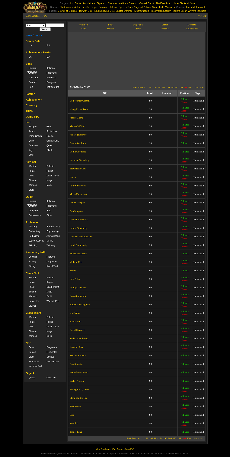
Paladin (50, 166)
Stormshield (158, 7)
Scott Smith (75, 321)
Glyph (49, 150)
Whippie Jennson (78, 287)
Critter (138, 28)
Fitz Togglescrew (78, 134)
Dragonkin (51, 347)
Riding (32, 266)
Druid (31, 189)
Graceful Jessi (76, 346)
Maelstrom (34, 77)
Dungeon (51, 82)
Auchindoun (89, 3)
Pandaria (51, 77)
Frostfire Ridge (89, 7)
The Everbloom (163, 3)
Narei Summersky (78, 245)
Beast (31, 347)
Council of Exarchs (67, 11)
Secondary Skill (35, 252)
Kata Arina (75, 279)
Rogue (49, 171)
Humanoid (34, 361)
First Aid (50, 256)
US (30, 45)
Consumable (52, 140)
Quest (49, 145)
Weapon (33, 126)
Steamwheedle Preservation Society (152, 11)
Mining (49, 240)
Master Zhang (76, 117)
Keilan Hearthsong (79, 338)
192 (155, 87)
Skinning (33, 245)
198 (181, 87)
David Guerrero (77, 330)
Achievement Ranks (38, 52)
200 (189, 87)
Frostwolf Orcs (85, 11)
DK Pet (32, 306)
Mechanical (165, 28)
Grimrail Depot (146, 3)
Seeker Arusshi (77, 380)
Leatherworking (36, 240)
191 (150, 87)
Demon (32, 352)
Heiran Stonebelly (78, 228)
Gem (48, 126)
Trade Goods (35, 136)
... (147, 87)
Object (30, 373)
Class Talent (33, 312)
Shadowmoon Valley (69, 7)
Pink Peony (75, 406)
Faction (30, 93)
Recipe (49, 136)
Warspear (170, 7)
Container (33, 145)
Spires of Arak (126, 7)
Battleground (52, 87)
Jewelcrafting (53, 236)
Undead (50, 356)
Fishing (32, 261)
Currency (31, 105)
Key (31, 150)
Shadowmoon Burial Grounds (123, 3)
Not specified (35, 366)
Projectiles (51, 131)
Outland (33, 73)
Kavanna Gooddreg (79, 160)
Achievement (34, 99)
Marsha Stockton (78, 355)
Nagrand (138, 7)
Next (197, 87)
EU (48, 45)
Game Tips (32, 116)
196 (172, 87)
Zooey (73, 270)
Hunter (32, 171)
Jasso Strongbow (78, 296)
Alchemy (33, 226)
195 (168, 87)
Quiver (32, 140)
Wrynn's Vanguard (197, 11)
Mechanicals (52, 361)
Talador (113, 7)
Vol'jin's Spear (180, 11)
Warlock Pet (52, 301)
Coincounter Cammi (80, 100)
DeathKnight (52, 175)
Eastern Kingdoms (32, 70)
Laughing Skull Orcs (104, 11)
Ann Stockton (76, 363)
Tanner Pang (76, 431)
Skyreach (101, 3)
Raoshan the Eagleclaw (81, 236)
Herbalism (34, 236)
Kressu (73, 177)
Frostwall (200, 7)
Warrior (32, 166)
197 (176, 87)
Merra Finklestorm (79, 194)
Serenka (74, 423)
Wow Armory (34, 35)
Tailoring (50, 245)
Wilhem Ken (76, 262)
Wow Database (33, 15)
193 (159, 87)
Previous (141, 87)
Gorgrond (103, 7)
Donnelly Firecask (79, 219)
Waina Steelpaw (77, 202)
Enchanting (34, 231)
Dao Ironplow (76, 211)
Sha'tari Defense (124, 11)
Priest (31, 175)
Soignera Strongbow (80, 304)
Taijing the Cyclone (79, 389)
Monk (49, 185)
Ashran (147, 7)
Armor (32, 131)
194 (163, 87)
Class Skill (32, 273)
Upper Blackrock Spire (184, 3)
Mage (49, 180)
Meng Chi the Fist (78, 397)
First (135, 87)
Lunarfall (190, 7)
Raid (31, 87)
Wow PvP (202, 16)
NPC (45, 15)
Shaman (33, 180)
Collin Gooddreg (78, 151)
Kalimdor (50, 68)
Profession (32, 222)
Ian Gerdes (75, 313)
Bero (72, 414)
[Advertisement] (104, 58)
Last (202, 87)
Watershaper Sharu (79, 372)
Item (28, 122)
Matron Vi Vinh (77, 126)
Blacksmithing (53, 226)
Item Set (31, 161)
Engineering (52, 231)
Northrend (51, 73)
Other (31, 155)
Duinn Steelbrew (78, 143)
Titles (29, 110)
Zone (29, 63)
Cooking (33, 256)
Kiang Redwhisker (79, 109)
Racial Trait (52, 266)
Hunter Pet (34, 301)
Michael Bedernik (78, 253)
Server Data (33, 41)
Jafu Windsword (78, 185)
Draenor (33, 82)
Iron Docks (75, 3)
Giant (31, 356)
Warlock (33, 185)
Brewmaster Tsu (77, 168)
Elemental (51, 352)
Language (51, 261)
